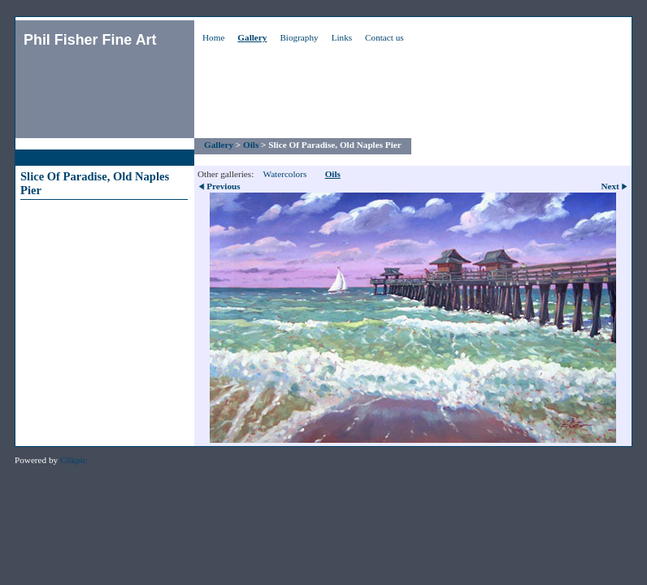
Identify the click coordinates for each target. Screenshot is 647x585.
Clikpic (73, 460)
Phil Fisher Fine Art (90, 40)
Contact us (384, 37)
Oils (250, 145)
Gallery (252, 37)
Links (342, 37)
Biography (299, 37)
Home (213, 37)
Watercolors (284, 174)
